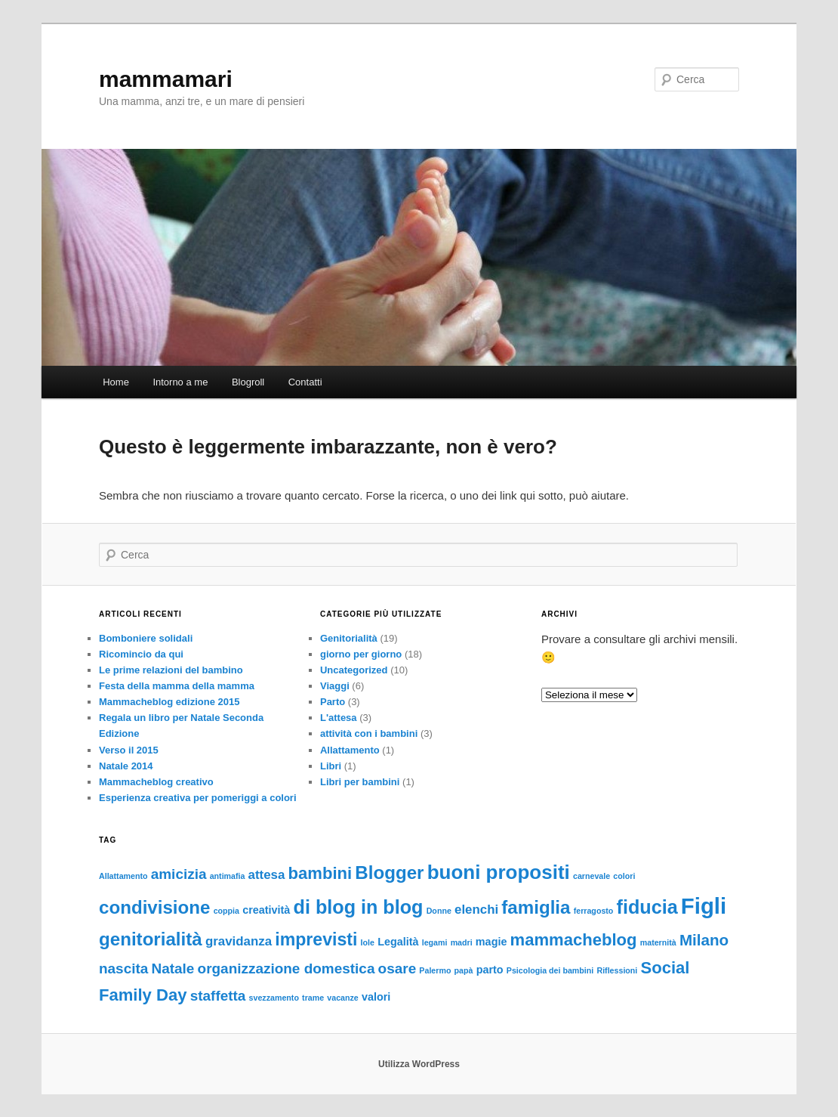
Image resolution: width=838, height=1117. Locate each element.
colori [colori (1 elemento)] (624, 875)
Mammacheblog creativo (156, 781)
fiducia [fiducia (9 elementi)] (647, 906)
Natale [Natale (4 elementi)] (173, 968)
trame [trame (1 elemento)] (313, 997)
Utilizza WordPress (419, 1064)
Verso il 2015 (129, 750)
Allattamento (350, 750)
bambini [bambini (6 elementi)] (320, 873)
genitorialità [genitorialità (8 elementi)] (150, 939)
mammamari (166, 79)
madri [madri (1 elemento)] (462, 942)
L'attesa (338, 717)
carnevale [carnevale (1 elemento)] (591, 875)
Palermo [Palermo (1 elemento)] (435, 970)
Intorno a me (180, 382)
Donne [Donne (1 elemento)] (439, 910)
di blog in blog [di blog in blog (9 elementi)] (359, 906)
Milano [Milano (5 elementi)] (704, 939)
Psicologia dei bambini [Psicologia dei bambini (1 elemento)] (550, 970)
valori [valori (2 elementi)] (376, 997)
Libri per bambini (359, 781)
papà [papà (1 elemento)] (463, 970)
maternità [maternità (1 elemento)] (658, 942)
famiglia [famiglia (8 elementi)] (535, 907)
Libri (330, 766)
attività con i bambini (368, 733)
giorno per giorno (361, 654)
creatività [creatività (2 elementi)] (266, 910)
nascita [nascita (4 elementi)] (123, 968)
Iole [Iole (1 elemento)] (367, 942)
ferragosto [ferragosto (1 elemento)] (594, 910)
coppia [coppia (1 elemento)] (226, 910)
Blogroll (248, 382)
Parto (332, 701)
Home (116, 382)
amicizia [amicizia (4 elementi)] (179, 874)
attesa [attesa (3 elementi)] (266, 875)
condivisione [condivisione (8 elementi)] (154, 907)
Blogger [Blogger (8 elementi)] (389, 872)
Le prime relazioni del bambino (171, 670)
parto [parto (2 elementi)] (490, 970)
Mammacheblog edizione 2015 (169, 701)
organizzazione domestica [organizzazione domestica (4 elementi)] (286, 968)
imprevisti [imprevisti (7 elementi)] (316, 939)
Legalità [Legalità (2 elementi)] (397, 942)
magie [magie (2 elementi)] (491, 942)
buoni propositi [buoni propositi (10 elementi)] (498, 872)
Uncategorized (354, 670)
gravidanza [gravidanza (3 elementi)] (238, 941)
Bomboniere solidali (146, 638)
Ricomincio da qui (141, 654)
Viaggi (335, 686)
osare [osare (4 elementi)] (397, 968)
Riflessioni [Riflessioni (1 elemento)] (616, 970)
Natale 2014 (126, 766)
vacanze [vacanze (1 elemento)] (342, 997)
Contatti (305, 382)
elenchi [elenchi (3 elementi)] (476, 909)
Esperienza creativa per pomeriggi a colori (198, 797)
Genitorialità (348, 638)
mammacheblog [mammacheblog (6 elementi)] (573, 939)
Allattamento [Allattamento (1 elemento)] (123, 875)
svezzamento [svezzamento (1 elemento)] (274, 997)
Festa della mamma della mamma (176, 686)
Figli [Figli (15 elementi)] (703, 905)
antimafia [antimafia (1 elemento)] (227, 875)
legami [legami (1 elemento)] (435, 942)
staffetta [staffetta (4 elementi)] (218, 996)
